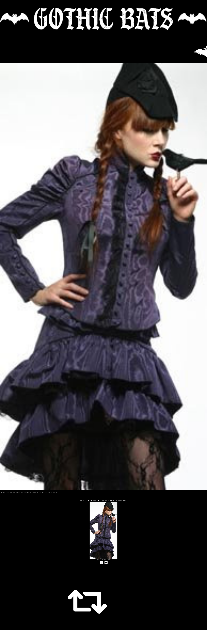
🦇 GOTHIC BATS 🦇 (103, 19)
